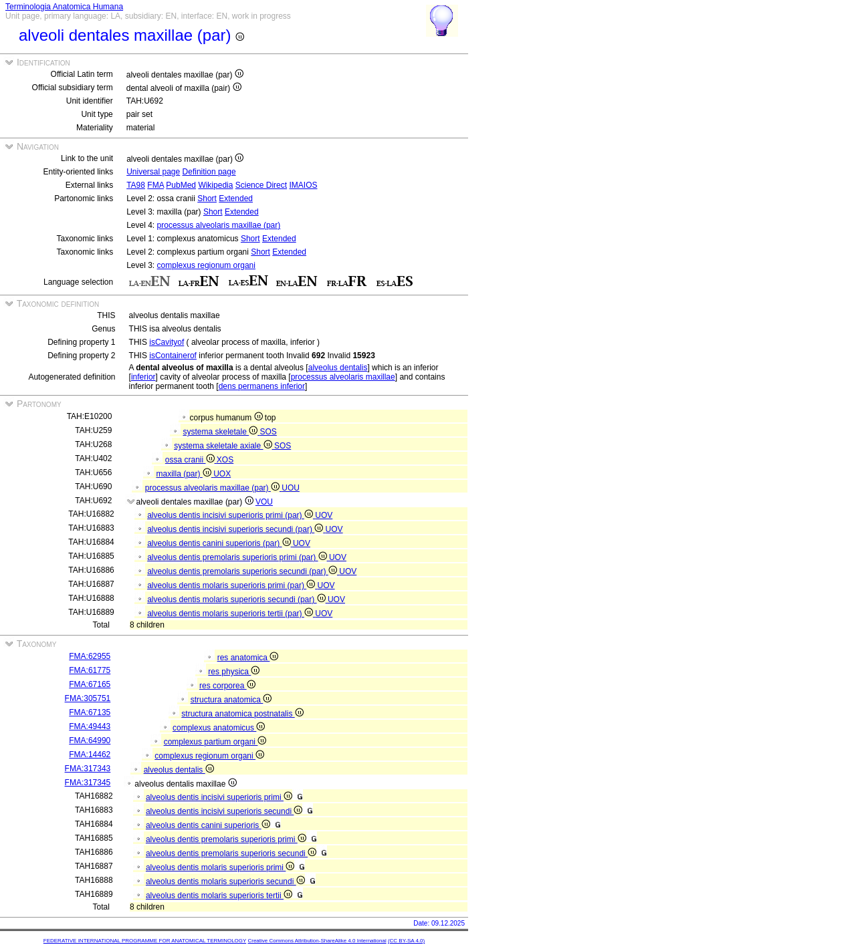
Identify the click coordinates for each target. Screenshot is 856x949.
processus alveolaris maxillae (343, 377)
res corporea (227, 685)
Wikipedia (215, 185)
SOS (268, 431)
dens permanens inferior (262, 386)
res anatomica (248, 657)
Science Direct (261, 185)
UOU (291, 488)
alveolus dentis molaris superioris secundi (225, 881)
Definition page (209, 171)
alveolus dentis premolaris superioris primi (226, 839)
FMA (155, 185)
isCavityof (166, 342)
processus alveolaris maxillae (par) (219, 225)
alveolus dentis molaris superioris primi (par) (232, 585)
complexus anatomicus (219, 727)
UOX (222, 474)
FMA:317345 (88, 782)
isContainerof (173, 355)
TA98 (135, 185)
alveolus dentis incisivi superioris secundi (224, 811)
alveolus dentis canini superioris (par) (220, 543)
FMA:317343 (88, 768)
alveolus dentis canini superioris (208, 825)
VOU (264, 502)
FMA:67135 (89, 712)
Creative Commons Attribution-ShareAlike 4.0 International (316, 941)
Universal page (153, 171)
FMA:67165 (89, 684)
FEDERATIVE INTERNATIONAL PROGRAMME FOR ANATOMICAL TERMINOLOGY (144, 941)
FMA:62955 (89, 656)
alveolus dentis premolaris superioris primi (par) (238, 557)
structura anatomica (231, 699)
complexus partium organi (215, 742)
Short (207, 198)
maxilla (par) (184, 474)
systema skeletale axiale (224, 445)
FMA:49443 (89, 726)
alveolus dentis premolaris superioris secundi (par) (243, 571)
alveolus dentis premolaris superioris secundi (231, 853)
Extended (236, 198)
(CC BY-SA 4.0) (406, 941)
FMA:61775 (89, 670)
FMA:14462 (89, 754)
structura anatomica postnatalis (242, 713)
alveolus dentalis (338, 367)
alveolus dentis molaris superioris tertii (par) (231, 613)
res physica (233, 671)
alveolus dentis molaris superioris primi (220, 867)
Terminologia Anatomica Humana (64, 6)
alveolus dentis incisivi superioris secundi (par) (236, 529)
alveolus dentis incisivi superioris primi (219, 797)
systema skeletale (221, 431)
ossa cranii (191, 459)
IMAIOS (303, 185)
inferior (143, 377)
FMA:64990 (89, 740)
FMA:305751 (88, 698)
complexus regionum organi (206, 265)
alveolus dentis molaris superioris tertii (219, 895)
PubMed (181, 185)
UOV (323, 515)
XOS (225, 459)
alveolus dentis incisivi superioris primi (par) (231, 515)
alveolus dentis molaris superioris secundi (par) (237, 599)
